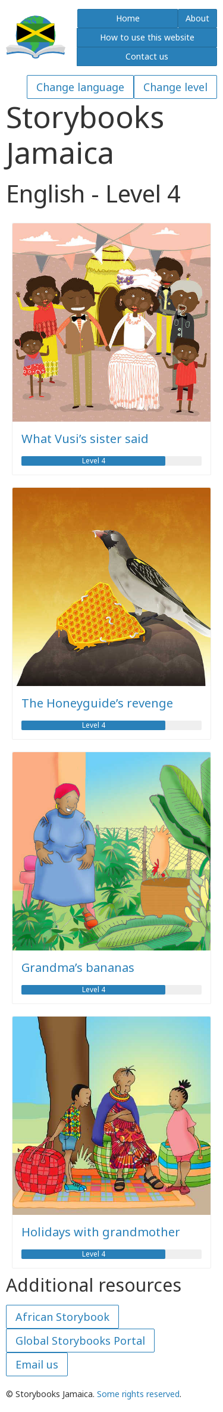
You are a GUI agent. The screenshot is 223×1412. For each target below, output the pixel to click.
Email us (36, 1364)
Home (128, 18)
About (197, 18)
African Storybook (62, 1317)
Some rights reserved (138, 1393)
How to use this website (147, 37)
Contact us (146, 56)
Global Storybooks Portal (80, 1340)
